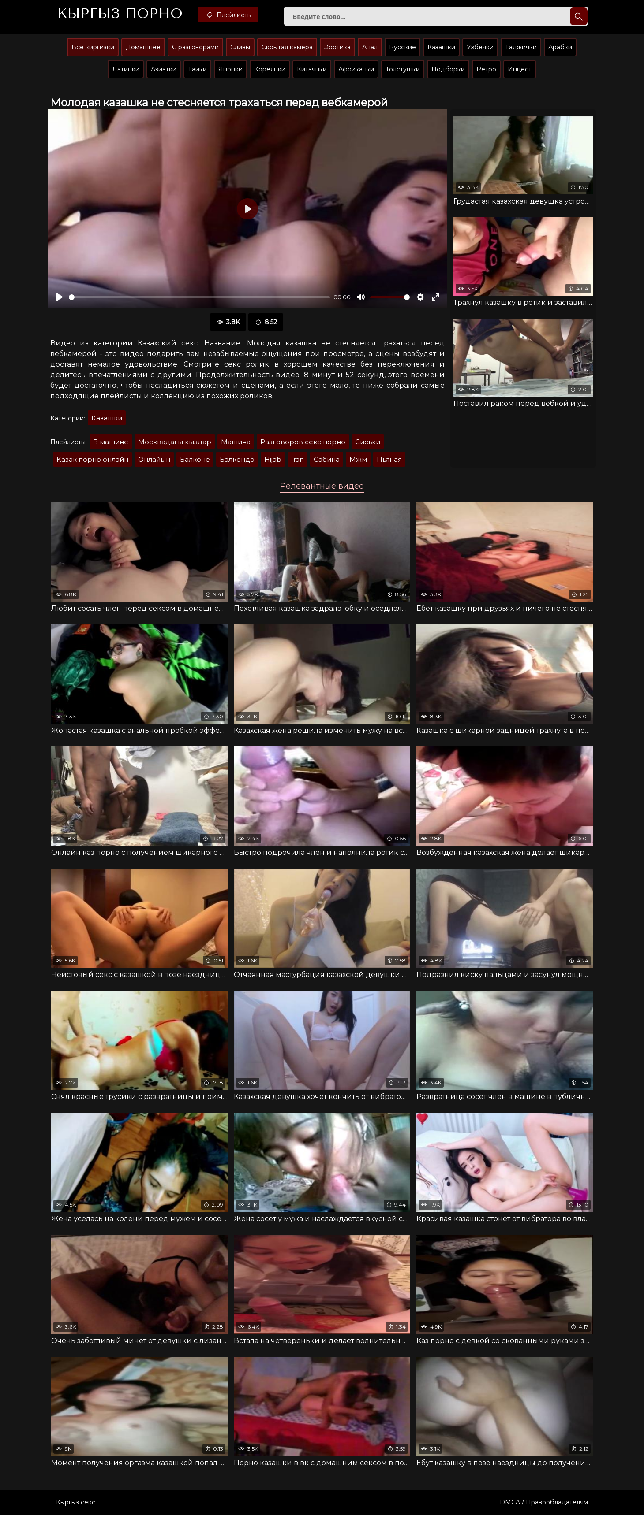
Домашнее (143, 47)
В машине (110, 442)
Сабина (327, 459)
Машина (236, 442)
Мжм (358, 459)
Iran (297, 459)
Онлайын (154, 459)
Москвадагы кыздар (174, 442)
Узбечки (480, 47)
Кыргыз (120, 14)
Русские (402, 47)
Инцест (520, 69)
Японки (230, 69)
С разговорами (195, 47)
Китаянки (312, 69)
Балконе (195, 459)
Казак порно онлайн (92, 459)
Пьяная (389, 459)
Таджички (521, 47)
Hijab (272, 459)
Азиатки (163, 69)
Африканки (356, 69)
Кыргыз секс (75, 1502)
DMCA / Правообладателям (544, 1502)
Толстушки (403, 69)
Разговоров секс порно (302, 442)
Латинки (125, 69)
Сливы (240, 47)
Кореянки (269, 69)
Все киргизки (92, 47)
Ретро (486, 69)
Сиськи (367, 442)
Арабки (560, 47)
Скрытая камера (287, 47)
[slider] (199, 297)
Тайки (197, 69)
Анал (370, 47)
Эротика (337, 47)
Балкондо (237, 459)
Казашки (441, 47)
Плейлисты (228, 14)
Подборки (448, 69)
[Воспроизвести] (59, 297)
